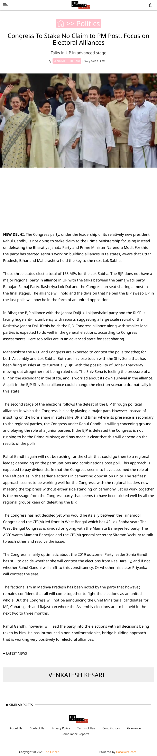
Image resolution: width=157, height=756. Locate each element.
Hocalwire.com (126, 752)
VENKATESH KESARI (76, 675)
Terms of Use (86, 728)
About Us (16, 728)
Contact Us (37, 728)
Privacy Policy (61, 728)
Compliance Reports (75, 734)
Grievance (134, 728)
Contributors (111, 728)
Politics (88, 23)
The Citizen (51, 752)
